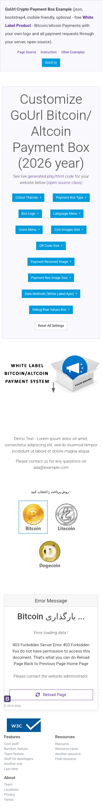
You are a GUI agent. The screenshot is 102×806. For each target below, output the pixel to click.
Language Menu (65, 214)
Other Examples (73, 52)
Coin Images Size (67, 230)
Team (8, 784)
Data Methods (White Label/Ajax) (50, 294)
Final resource (65, 759)
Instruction (49, 52)
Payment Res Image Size (49, 278)
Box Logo (28, 214)
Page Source (26, 52)
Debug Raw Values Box (49, 310)
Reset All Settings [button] (51, 326)
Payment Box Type (70, 197)
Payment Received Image (50, 262)
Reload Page (51, 694)
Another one (13, 764)
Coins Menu (28, 230)
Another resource (68, 754)
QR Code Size (49, 246)
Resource (62, 744)
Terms (8, 800)
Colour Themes (27, 197)
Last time (11, 769)
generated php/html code (51, 176)
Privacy (9, 794)
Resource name (66, 749)
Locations (11, 790)
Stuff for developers (18, 759)
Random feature (16, 749)
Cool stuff (11, 744)
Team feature (14, 754)
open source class (64, 182)
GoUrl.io (51, 62)
